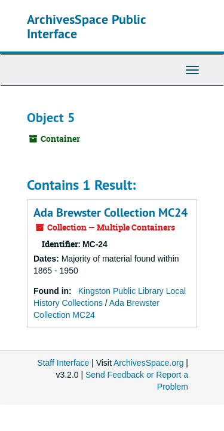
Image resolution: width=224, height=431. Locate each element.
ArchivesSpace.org (148, 363)
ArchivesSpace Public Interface (86, 26)
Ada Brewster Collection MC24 (110, 212)
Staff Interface (63, 363)
